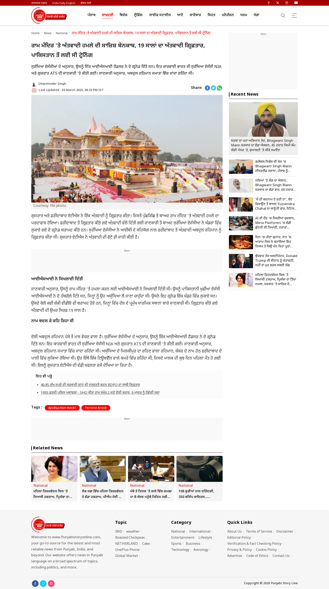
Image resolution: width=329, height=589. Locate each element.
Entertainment (182, 538)
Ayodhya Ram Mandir (62, 408)
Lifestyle (205, 538)
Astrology (200, 550)
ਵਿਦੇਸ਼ (123, 15)
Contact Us (281, 556)
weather (133, 532)
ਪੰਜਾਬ (91, 15)
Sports (176, 544)
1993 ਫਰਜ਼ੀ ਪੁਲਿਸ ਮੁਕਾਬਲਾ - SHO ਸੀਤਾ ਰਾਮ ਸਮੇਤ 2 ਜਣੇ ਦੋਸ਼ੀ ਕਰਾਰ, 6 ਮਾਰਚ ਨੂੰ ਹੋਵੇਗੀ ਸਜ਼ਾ (100, 393)
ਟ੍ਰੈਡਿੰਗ (138, 15)
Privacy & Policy (239, 550)
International (199, 532)
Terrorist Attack (96, 408)
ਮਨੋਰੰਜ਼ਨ (228, 15)
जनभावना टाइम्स (39, 3)
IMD (118, 532)
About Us (234, 532)
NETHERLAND (126, 544)
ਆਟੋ (180, 15)
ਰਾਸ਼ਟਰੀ (107, 15)
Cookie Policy (266, 550)
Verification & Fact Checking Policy (254, 544)
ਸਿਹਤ (211, 15)
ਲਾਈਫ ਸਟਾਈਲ (160, 15)
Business (193, 544)
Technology (180, 550)
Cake (146, 544)
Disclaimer (284, 532)
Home (35, 33)
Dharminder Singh (52, 84)
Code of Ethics (257, 556)
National (62, 33)
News (48, 33)
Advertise (234, 556)
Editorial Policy (239, 538)
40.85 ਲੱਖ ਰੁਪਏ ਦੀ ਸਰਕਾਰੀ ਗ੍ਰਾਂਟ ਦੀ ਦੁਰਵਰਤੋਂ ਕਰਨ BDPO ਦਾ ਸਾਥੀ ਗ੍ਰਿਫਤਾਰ (90, 385)
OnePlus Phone (127, 550)
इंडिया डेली (86, 3)
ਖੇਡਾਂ (256, 15)
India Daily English (63, 3)
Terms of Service (259, 532)
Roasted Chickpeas (130, 538)
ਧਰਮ (243, 15)
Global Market (126, 556)
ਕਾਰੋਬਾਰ (195, 15)
